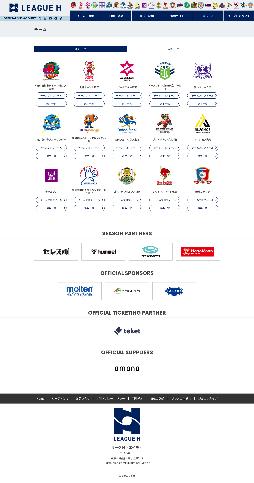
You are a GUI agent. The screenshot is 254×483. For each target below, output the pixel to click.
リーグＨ (35, 8)
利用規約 (137, 401)
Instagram (45, 18)
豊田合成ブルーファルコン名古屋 (115, 5)
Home (40, 401)
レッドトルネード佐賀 (165, 5)
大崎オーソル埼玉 (80, 5)
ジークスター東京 (87, 5)
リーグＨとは (60, 401)
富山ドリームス (101, 5)
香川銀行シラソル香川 (229, 5)
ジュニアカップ (208, 401)
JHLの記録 (157, 401)
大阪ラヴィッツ (215, 5)
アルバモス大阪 (137, 5)
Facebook (55, 18)
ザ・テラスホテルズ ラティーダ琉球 (250, 5)
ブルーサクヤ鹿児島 (243, 5)
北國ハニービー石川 (186, 5)
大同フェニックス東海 (123, 5)
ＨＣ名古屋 (200, 5)
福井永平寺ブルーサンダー (108, 5)
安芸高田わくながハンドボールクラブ (151, 5)
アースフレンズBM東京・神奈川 (94, 5)
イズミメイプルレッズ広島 (222, 5)
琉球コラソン (172, 5)
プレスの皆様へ (181, 401)
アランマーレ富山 (179, 5)
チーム (40, 29)
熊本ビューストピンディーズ (236, 5)
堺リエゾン (144, 5)
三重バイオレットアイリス (207, 5)
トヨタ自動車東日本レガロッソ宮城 (73, 5)
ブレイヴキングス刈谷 (130, 5)
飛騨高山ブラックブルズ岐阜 (193, 5)
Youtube (50, 18)
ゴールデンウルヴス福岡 (158, 5)
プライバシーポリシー (111, 401)
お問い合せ (83, 401)
